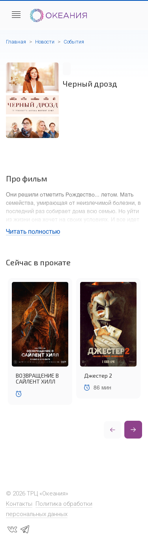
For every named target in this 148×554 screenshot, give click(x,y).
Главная (16, 42)
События (74, 42)
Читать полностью (33, 231)
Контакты (19, 503)
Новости (44, 42)
